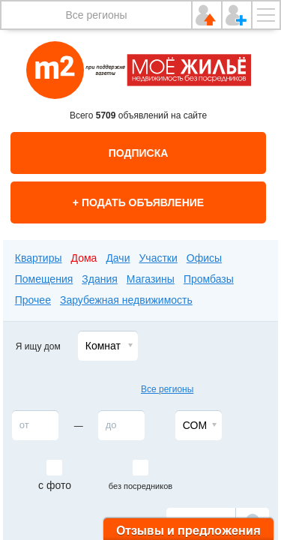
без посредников (140, 486)
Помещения (44, 279)
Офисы (204, 258)
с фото (54, 485)
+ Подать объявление (138, 202)
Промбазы (209, 279)
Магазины (151, 279)
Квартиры (38, 258)
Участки (158, 258)
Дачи (118, 258)
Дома (84, 258)
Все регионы (96, 15)
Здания (100, 279)
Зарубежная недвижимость (126, 300)
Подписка (139, 153)
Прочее (33, 300)
